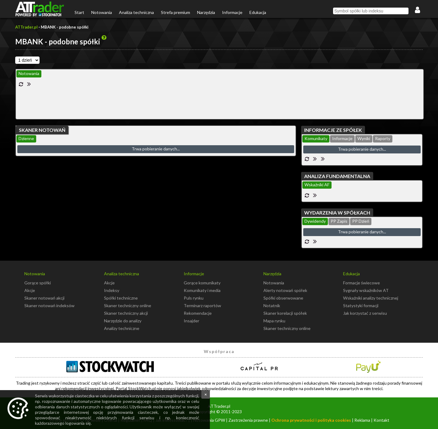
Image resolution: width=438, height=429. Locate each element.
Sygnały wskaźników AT (366, 290)
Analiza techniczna (136, 12)
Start (79, 12)
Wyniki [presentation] (363, 138)
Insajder (191, 320)
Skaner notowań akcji (44, 297)
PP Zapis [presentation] (339, 221)
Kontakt (381, 420)
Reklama (362, 420)
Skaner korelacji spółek (285, 313)
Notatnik (271, 305)
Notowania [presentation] (29, 73)
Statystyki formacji (360, 305)
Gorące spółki (37, 282)
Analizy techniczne (121, 328)
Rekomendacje (198, 313)
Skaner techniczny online (127, 305)
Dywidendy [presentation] (315, 221)
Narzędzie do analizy (122, 320)
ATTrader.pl (26, 27)
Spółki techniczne (121, 297)
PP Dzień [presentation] (360, 221)
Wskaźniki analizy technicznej (370, 297)
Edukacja (257, 12)
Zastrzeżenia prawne (248, 420)
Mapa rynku (274, 320)
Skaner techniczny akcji (126, 313)
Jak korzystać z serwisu (365, 313)
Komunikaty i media (202, 290)
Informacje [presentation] (342, 138)
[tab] (28, 73)
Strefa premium (175, 12)
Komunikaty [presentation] (315, 138)
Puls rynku (193, 297)
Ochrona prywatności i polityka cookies (311, 420)
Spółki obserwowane (283, 297)
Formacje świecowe (361, 282)
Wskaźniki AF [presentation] (316, 184)
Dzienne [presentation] (26, 138)
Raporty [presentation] (382, 138)
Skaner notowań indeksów (49, 305)
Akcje (29, 290)
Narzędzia (206, 12)
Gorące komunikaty (202, 282)
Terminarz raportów (202, 305)
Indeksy (111, 290)
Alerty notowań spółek (285, 290)
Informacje (232, 12)
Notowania (101, 12)
